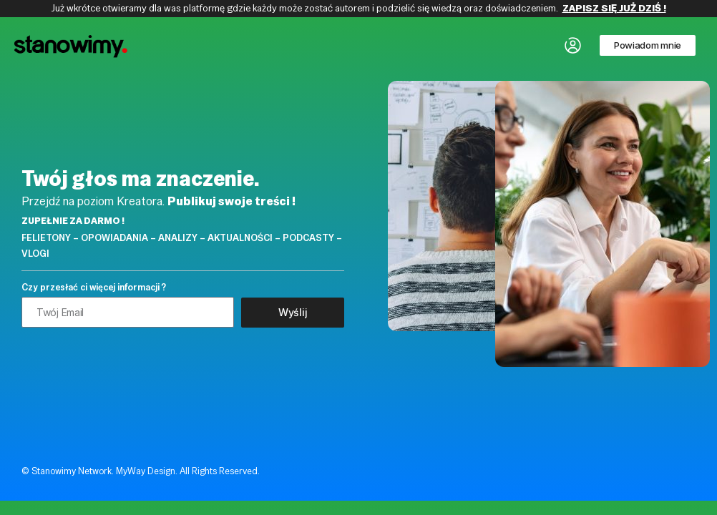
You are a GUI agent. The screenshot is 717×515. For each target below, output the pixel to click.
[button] (648, 45)
